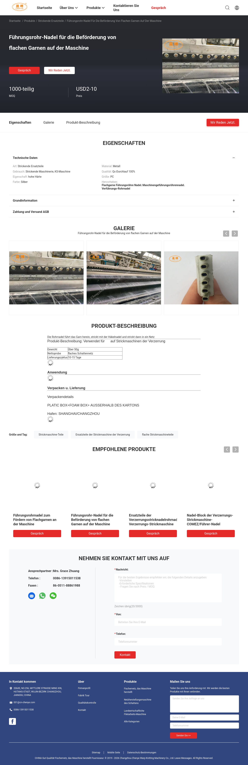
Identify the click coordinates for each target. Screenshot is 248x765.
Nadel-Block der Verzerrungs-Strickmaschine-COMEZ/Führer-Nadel (210, 519)
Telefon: (121, 633)
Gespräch (24, 70)
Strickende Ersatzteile (51, 20)
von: (119, 614)
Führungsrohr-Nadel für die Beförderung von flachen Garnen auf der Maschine (92, 519)
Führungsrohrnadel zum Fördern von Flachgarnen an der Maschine (34, 519)
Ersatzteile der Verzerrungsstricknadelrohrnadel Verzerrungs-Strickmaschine (154, 519)
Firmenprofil (84, 688)
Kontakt (125, 655)
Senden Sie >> (183, 735)
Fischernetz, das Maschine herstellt (137, 690)
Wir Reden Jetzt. (59, 70)
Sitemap (96, 752)
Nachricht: (122, 569)
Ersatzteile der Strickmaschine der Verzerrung (103, 434)
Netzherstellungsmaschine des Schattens (137, 701)
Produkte (29, 20)
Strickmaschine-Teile (51, 434)
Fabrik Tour (84, 695)
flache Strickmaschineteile (157, 434)
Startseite (15, 20)
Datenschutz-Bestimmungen (141, 752)
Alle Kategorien (132, 721)
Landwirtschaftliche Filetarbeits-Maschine (135, 712)
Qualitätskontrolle (87, 702)
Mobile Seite (114, 752)
